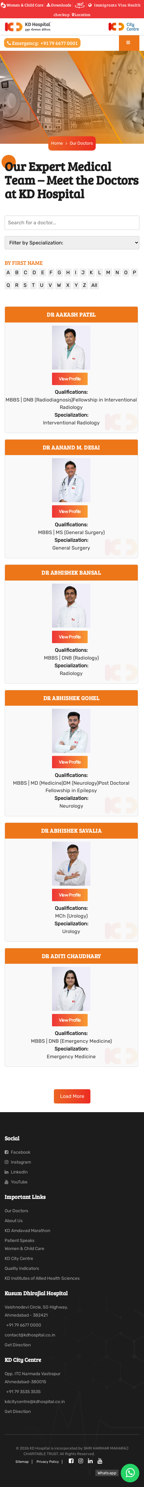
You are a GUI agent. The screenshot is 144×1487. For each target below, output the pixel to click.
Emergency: (42, 43)
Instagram (18, 1162)
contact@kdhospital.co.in (30, 1335)
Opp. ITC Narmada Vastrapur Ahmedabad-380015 (32, 1377)
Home (57, 143)
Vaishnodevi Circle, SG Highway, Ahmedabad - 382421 (36, 1311)
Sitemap (22, 1462)
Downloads (58, 5)
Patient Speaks (19, 1240)
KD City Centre (19, 1258)
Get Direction (18, 1345)
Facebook (17, 1152)
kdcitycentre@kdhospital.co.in (35, 1401)
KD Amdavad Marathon (27, 1230)
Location (81, 14)
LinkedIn (16, 1172)
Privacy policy (48, 1462)
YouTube (16, 1182)
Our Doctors (81, 143)
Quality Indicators (22, 1268)
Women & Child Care (23, 5)
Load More (72, 1096)
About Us (14, 1220)
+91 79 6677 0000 (23, 1325)
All (94, 285)
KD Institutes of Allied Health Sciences (42, 1278)
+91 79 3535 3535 (23, 1391)
